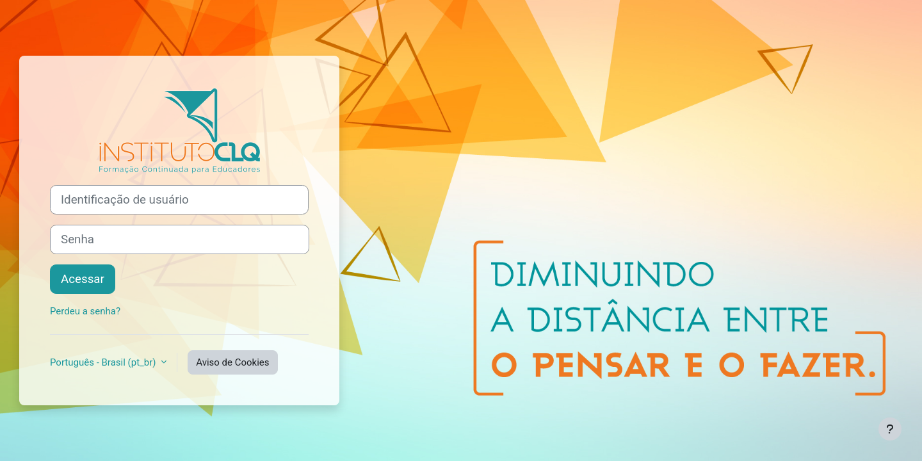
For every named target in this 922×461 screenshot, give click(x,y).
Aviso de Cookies (232, 362)
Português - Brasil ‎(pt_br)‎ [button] (104, 362)
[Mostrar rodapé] (890, 429)
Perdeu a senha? (85, 311)
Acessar (82, 279)
